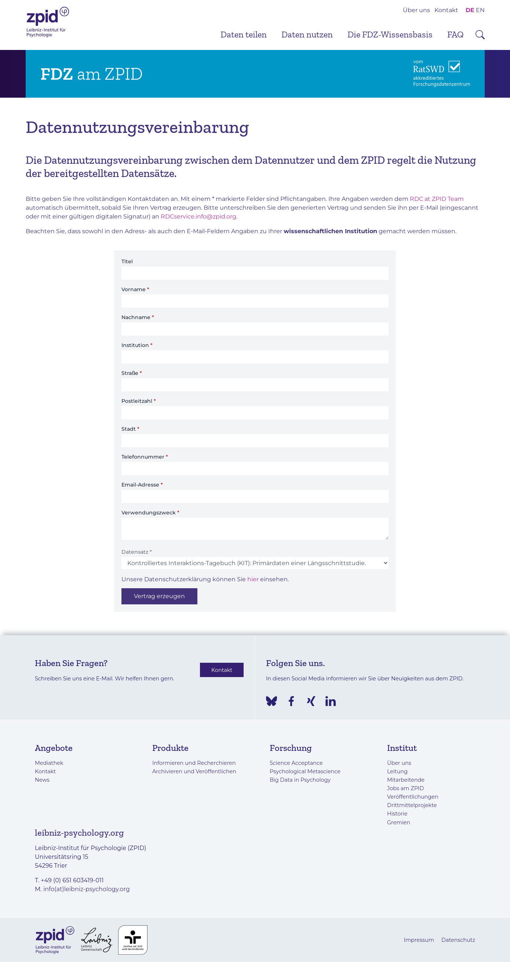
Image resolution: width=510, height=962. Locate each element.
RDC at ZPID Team (437, 198)
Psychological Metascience (305, 771)
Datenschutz (458, 940)
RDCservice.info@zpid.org (198, 216)
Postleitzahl (138, 401)
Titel (127, 261)
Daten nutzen (307, 34)
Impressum (419, 940)
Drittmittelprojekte (412, 805)
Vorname (135, 289)
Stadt (130, 429)
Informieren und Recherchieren (194, 763)
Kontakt (446, 10)
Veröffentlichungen (412, 796)
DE (470, 10)
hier (253, 579)
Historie (397, 813)
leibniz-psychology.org (79, 832)
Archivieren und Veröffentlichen (194, 771)
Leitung (397, 771)
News (42, 780)
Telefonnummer (144, 456)
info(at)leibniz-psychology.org (86, 889)
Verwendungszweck (150, 512)
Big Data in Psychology (300, 780)
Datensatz (136, 552)
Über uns (416, 10)
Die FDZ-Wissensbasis (390, 34)
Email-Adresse (142, 484)
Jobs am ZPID (405, 788)
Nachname (137, 317)
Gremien (398, 822)
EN (480, 10)
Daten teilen (244, 34)
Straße (131, 373)
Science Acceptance (296, 763)
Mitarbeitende (406, 780)
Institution (137, 345)
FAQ (455, 34)
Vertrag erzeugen (159, 596)
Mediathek (49, 763)
